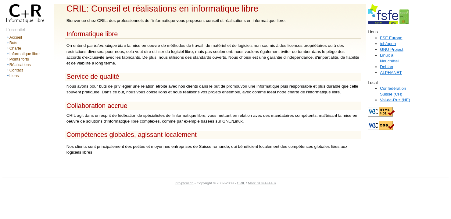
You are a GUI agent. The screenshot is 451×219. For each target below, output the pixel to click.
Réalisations (20, 64)
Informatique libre (24, 53)
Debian (386, 66)
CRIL (241, 183)
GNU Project (391, 49)
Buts (13, 42)
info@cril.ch (184, 183)
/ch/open (388, 43)
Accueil (15, 37)
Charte (15, 48)
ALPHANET (391, 72)
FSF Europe (391, 38)
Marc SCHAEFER (262, 183)
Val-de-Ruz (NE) (395, 100)
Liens (14, 75)
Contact (16, 70)
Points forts (19, 59)
